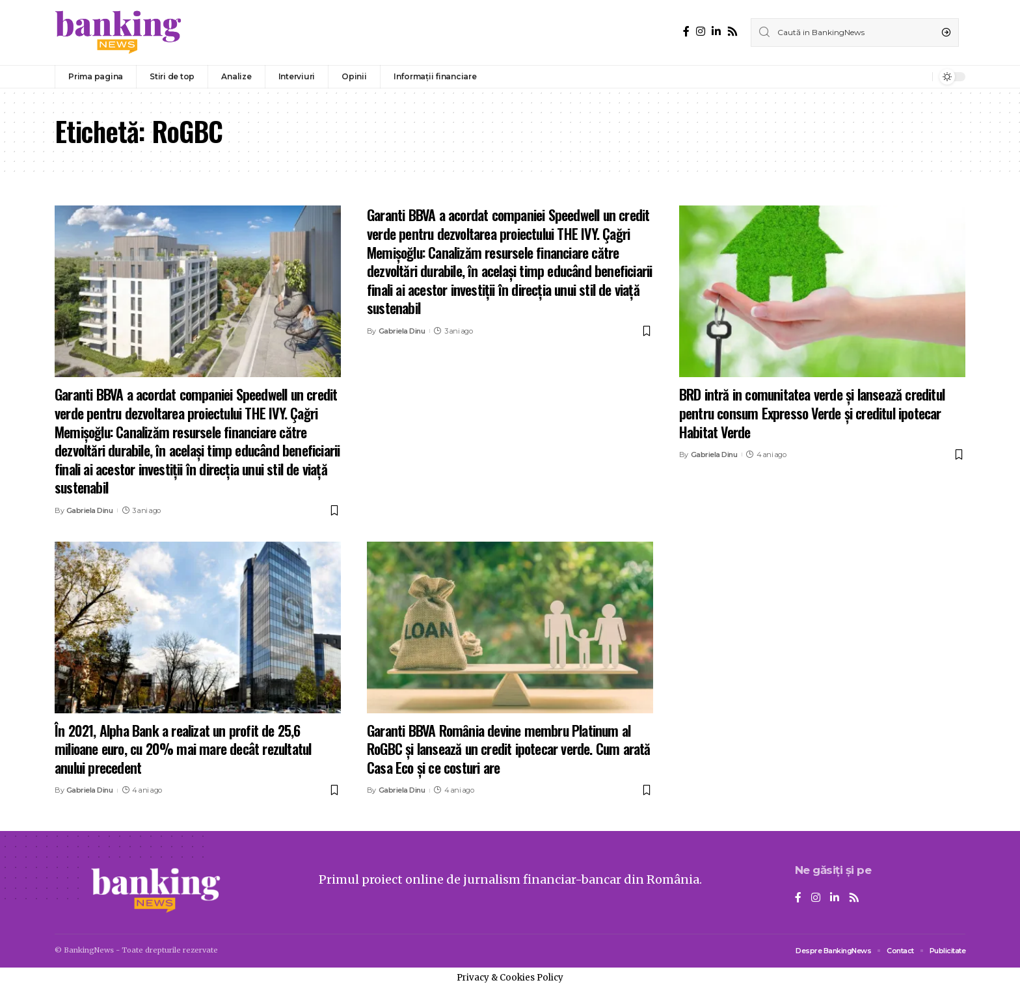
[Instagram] (700, 31)
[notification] (919, 76)
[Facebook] (686, 31)
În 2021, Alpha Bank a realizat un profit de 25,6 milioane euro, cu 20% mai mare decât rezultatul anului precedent (183, 749)
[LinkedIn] (716, 31)
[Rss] (732, 31)
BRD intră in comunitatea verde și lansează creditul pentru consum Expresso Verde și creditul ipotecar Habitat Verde (812, 413)
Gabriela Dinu (89, 510)
